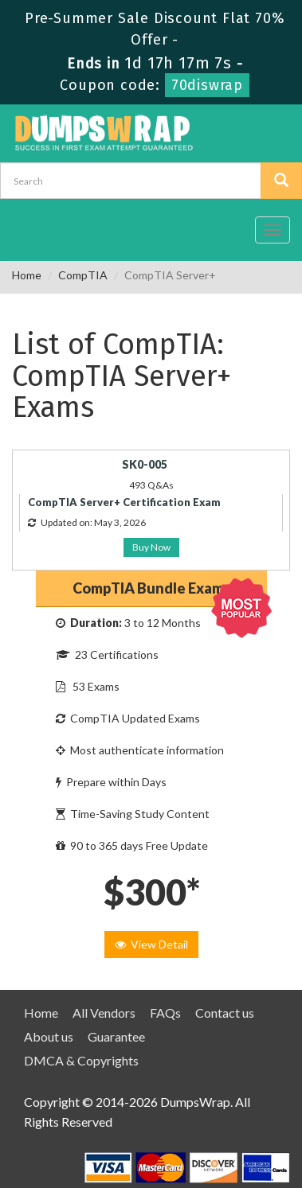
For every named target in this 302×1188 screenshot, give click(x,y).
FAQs (165, 1012)
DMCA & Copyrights (81, 1060)
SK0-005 (144, 464)
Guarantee (116, 1036)
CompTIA (83, 275)
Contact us (224, 1012)
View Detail (151, 944)
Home (26, 275)
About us (48, 1036)
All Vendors (104, 1012)
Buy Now (151, 547)
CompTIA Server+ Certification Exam (124, 502)
